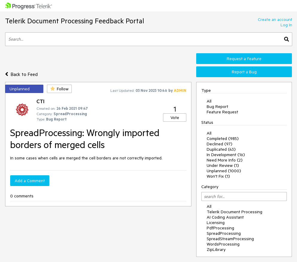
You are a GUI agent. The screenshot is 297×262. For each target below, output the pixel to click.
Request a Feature (244, 58)
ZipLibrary (216, 249)
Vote (174, 117)
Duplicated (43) (221, 149)
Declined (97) (219, 144)
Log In (286, 25)
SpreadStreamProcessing (230, 238)
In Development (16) (226, 154)
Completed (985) (223, 138)
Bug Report (217, 106)
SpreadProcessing (224, 233)
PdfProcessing (220, 228)
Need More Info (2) (225, 160)
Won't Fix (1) (218, 176)
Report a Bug (244, 71)
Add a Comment (30, 180)
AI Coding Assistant (225, 217)
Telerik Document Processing (234, 211)
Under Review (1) (223, 165)
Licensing (216, 222)
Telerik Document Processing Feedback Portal (74, 20)
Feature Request (222, 112)
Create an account (275, 19)
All (209, 101)
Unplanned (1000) (224, 170)
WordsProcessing (223, 244)
